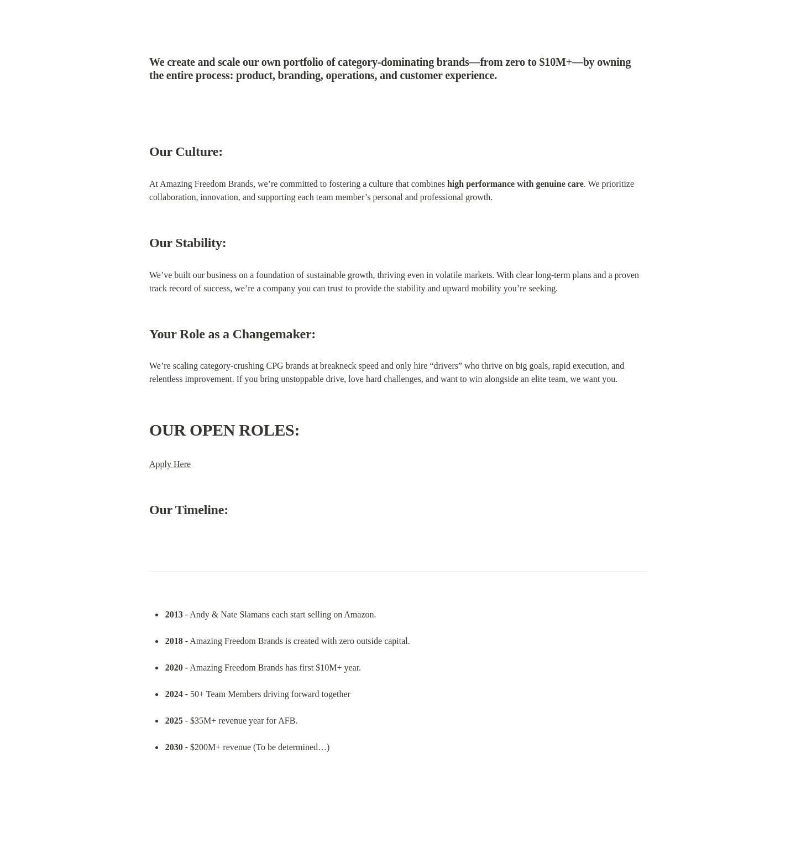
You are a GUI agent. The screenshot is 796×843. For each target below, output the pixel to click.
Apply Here (170, 464)
